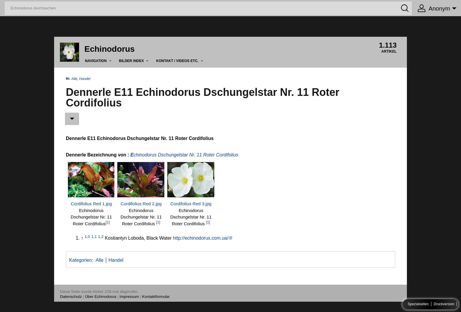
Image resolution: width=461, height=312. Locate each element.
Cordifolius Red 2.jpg (141, 203)
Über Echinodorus (100, 296)
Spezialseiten (418, 304)
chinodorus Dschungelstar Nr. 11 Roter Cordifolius (185, 154)
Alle (74, 79)
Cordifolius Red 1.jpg (91, 203)
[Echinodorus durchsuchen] (208, 8)
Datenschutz (71, 296)
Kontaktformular (156, 296)
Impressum (129, 296)
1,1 (94, 236)
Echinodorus (109, 49)
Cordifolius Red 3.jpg (191, 203)
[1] (108, 222)
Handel (84, 79)
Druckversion (444, 304)
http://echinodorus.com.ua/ (200, 238)
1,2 (101, 236)
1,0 (87, 236)
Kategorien (80, 260)
